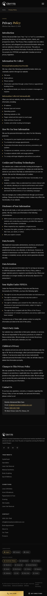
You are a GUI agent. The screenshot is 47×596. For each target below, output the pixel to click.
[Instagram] (8, 447)
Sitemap (26, 585)
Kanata (6, 569)
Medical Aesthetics (8, 469)
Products (5, 536)
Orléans (28, 569)
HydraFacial (5, 459)
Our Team (5, 532)
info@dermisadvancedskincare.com (20, 405)
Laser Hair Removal (8, 466)
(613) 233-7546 (14, 408)
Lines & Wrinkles (7, 489)
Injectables (5, 462)
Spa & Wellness (7, 476)
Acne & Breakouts (7, 492)
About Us (5, 529)
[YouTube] (13, 447)
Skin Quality (5, 503)
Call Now (11, 593)
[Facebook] (4, 447)
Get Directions (35, 593)
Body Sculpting (7, 473)
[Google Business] (17, 447)
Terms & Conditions (17, 585)
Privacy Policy (7, 585)
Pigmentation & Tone (8, 496)
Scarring (4, 499)
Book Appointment (8, 525)
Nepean (38, 569)
